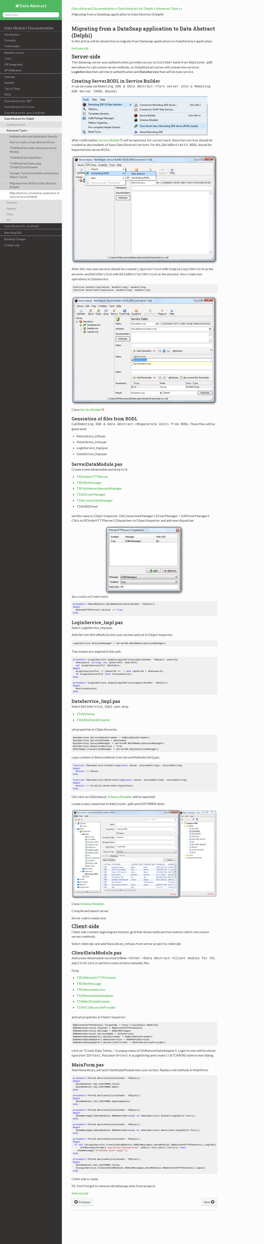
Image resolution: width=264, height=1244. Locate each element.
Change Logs (12, 245)
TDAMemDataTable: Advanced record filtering (33, 149)
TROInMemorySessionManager (99, 486)
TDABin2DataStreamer (93, 724)
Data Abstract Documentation (29, 28)
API (8, 220)
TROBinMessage (89, 480)
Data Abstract (33, 5)
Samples (9, 82)
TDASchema (85, 718)
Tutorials (9, 77)
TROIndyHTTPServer (92, 474)
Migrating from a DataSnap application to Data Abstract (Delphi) (35, 194)
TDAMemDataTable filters (26, 157)
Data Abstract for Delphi (19, 118)
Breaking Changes (15, 239)
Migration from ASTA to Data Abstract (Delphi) (33, 185)
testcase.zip (80, 48)
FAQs (7, 94)
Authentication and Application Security (33, 136)
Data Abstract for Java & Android (24, 113)
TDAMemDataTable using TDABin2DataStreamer (25, 165)
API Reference (12, 70)
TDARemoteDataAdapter (95, 1004)
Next (209, 1226)
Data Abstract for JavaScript (21, 226)
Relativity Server (14, 52)
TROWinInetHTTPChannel (96, 986)
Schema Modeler (120, 807)
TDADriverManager (91, 492)
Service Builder (109, 139)
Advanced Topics (16, 130)
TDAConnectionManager (95, 498)
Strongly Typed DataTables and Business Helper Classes (34, 175)
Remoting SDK (13, 232)
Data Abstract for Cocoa (19, 107)
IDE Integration (13, 64)
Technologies (12, 46)
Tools (7, 58)
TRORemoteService (91, 998)
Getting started (15, 124)
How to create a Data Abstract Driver (32, 142)
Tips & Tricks (12, 88)
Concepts (10, 40)
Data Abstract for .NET (18, 101)
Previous (82, 1226)
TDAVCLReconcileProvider (96, 1016)
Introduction (11, 34)
